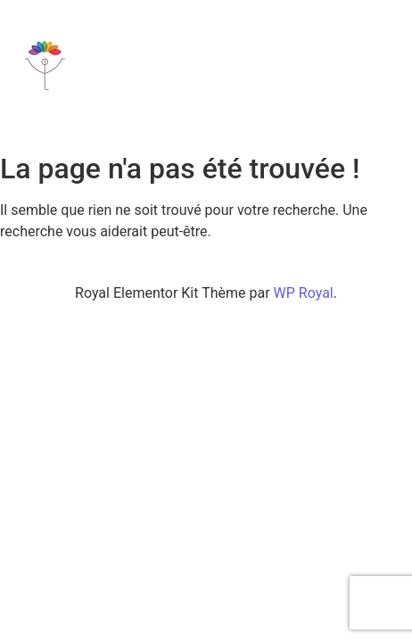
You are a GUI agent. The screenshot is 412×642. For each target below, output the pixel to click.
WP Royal (304, 292)
